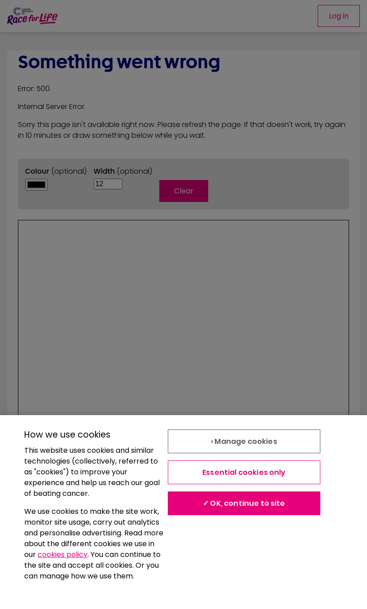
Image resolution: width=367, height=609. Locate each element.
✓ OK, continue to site (244, 503)
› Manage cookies (244, 441)
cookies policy (62, 554)
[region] (183, 512)
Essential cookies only (244, 472)
